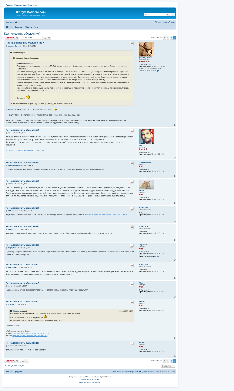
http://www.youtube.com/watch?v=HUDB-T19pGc (106, 215)
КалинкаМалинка (145, 162)
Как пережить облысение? (22, 33)
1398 (149, 65)
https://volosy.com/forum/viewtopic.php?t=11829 (31, 333)
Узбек (141, 283)
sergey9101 (143, 245)
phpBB (85, 377)
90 (148, 308)
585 (149, 152)
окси (140, 145)
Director (16, 311)
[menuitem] (18, 22)
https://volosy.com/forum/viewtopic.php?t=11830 (30, 336)
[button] (164, 38)
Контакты (33, 5)
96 (148, 252)
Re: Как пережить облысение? (25, 42)
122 (149, 350)
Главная (9, 5)
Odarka (141, 191)
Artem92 (142, 301)
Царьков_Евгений (145, 58)
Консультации (20, 5)
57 (148, 290)
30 (148, 169)
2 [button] (171, 37)
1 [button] (167, 37)
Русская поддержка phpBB (90, 379)
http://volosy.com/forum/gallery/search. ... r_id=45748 (25, 150)
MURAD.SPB (143, 208)
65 (148, 198)
